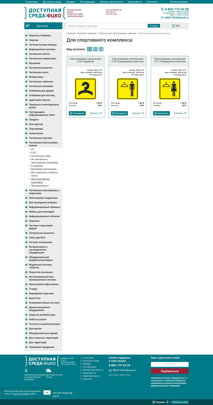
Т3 (96, 113)
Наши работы (135, 1)
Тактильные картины (40, 137)
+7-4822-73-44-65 (182, 15)
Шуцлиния (34, 63)
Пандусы (34, 119)
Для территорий (37, 342)
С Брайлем (37, 165)
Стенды (33, 288)
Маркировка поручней (41, 293)
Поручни (33, 40)
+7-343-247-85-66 (182, 13)
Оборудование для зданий (43, 333)
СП (32, 149)
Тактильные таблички (41, 81)
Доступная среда (52, 1)
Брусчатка (34, 298)
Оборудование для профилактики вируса (41, 258)
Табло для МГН (37, 237)
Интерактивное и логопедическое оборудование (38, 249)
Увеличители (36, 133)
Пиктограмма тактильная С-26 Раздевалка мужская (128, 60)
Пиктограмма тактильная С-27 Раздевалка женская (170, 60)
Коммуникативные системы (44, 302)
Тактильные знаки (41, 155)
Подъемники (36, 128)
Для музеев (35, 328)
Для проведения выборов (43, 202)
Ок (47, 392)
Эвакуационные (40, 185)
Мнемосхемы (36, 76)
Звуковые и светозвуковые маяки (44, 106)
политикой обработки (175, 380)
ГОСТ (34, 152)
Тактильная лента (38, 72)
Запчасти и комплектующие (44, 324)
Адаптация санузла (39, 99)
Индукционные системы (42, 49)
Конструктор (36, 124)
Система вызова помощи (43, 44)
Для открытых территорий (43, 337)
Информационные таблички (44, 216)
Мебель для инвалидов (41, 211)
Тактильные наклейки (41, 86)
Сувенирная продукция (41, 347)
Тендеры (70, 1)
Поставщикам (87, 1)
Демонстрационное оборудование (39, 309)
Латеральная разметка (41, 233)
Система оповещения (40, 242)
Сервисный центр (91, 375)
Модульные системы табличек (40, 266)
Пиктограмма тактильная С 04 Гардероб (85, 60)
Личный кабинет (179, 1)
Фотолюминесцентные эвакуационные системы (42, 278)
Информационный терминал (44, 207)
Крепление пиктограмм (43, 168)
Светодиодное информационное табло (42, 113)
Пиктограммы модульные (43, 197)
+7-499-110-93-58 (182, 11)
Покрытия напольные (41, 272)
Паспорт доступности (111, 1)
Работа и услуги (37, 319)
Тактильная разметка (41, 67)
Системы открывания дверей (41, 227)
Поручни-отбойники (40, 35)
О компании (32, 1)
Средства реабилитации (42, 314)
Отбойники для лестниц (42, 95)
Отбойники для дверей (41, 90)
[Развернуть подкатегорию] (26, 35)
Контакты (152, 1)
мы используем (21, 393)
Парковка (34, 220)
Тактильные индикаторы (42, 58)
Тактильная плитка (39, 53)
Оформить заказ (180, 402)
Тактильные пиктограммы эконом (43, 144)
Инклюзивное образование (43, 284)
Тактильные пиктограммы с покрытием (44, 192)
